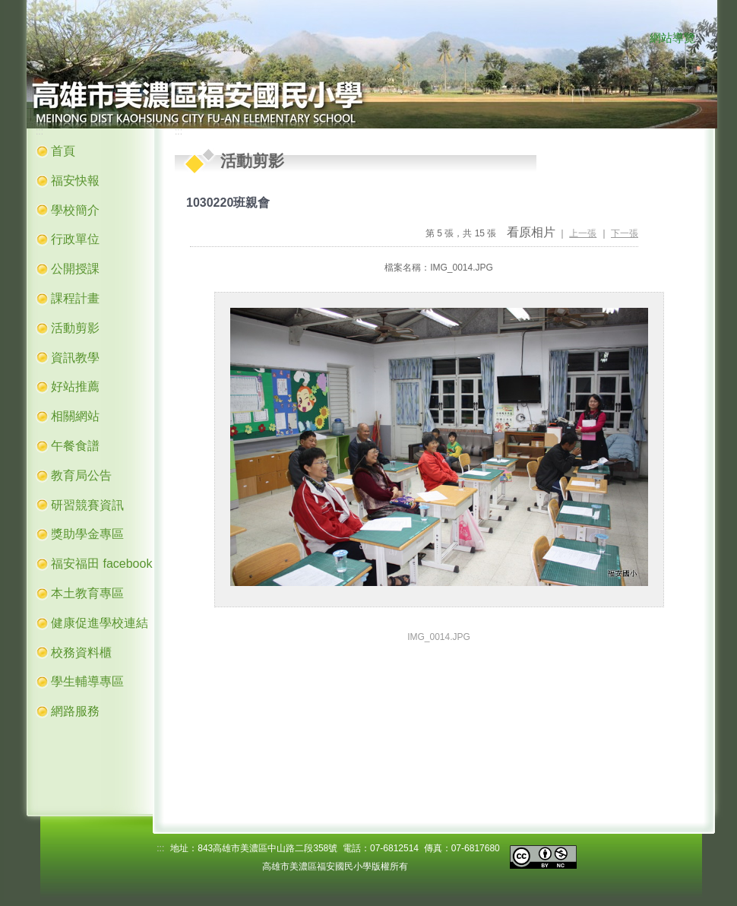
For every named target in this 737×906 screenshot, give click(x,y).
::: (634, 38)
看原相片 (531, 232)
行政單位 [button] (75, 239)
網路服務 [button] (75, 711)
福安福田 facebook (101, 563)
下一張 (624, 233)
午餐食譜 (75, 445)
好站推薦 (75, 386)
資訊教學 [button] (75, 357)
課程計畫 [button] (75, 298)
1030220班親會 (228, 202)
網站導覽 (672, 38)
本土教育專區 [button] (87, 593)
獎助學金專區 (87, 533)
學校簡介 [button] (75, 210)
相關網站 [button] (75, 416)
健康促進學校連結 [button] (99, 622)
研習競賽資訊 (87, 505)
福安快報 (75, 180)
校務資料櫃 (81, 652)
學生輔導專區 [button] (87, 681)
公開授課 (75, 268)
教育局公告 (81, 475)
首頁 (63, 150)
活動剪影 (75, 328)
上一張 (582, 233)
